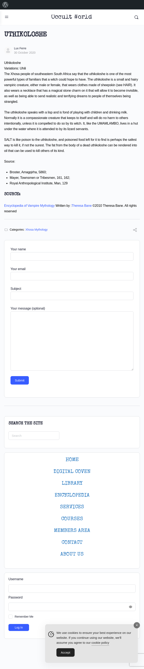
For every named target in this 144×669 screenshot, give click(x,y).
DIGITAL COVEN (72, 471)
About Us (72, 554)
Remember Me (24, 616)
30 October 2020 (24, 52)
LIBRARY (72, 483)
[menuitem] (5, 4)
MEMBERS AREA (72, 530)
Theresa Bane (81, 205)
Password (70, 598)
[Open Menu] (6, 17)
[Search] (136, 17)
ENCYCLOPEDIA (72, 495)
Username (15, 579)
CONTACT (72, 542)
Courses (72, 519)
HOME (72, 459)
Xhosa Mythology (37, 229)
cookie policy (100, 642)
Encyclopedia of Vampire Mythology (29, 205)
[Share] (134, 230)
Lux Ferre (20, 48)
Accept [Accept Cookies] (65, 652)
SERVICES (72, 507)
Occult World (71, 17)
